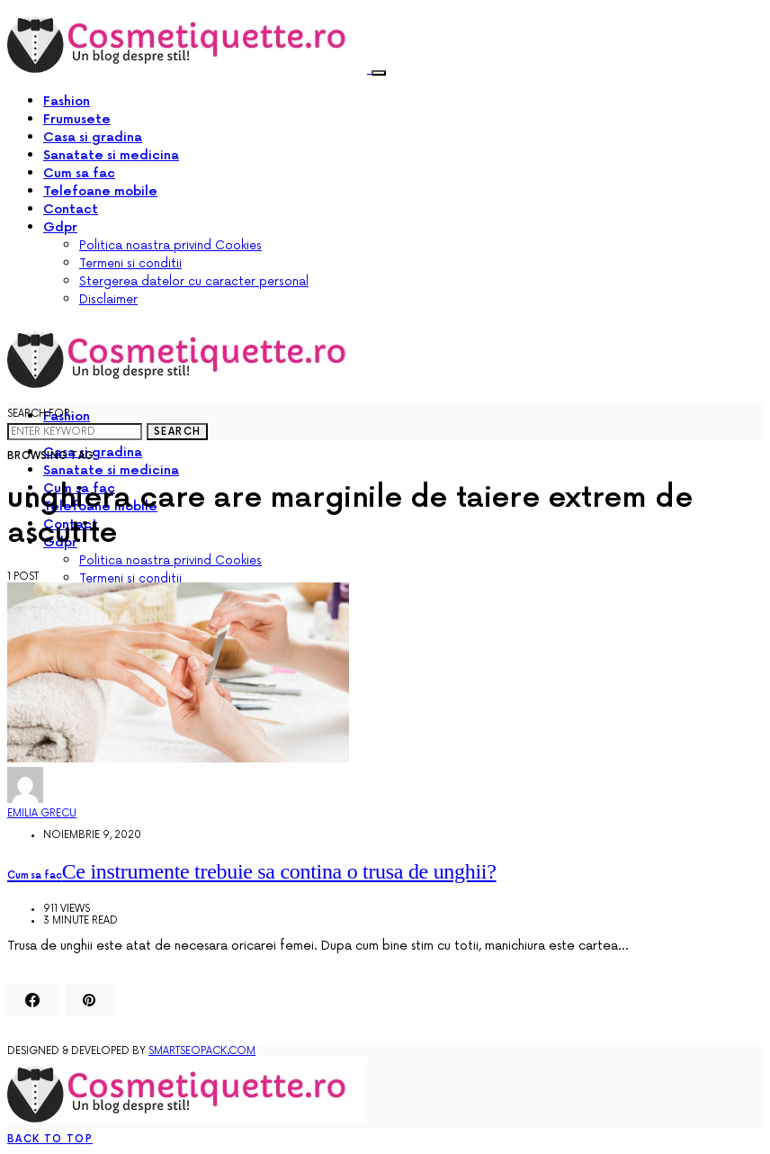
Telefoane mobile (100, 191)
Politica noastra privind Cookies (170, 246)
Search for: (40, 413)
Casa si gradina (92, 137)
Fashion (66, 101)
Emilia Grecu (41, 813)
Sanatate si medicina (111, 155)
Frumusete (77, 119)
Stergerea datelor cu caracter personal (194, 282)
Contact (70, 209)
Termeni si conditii (130, 264)
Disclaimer (108, 300)
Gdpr (60, 227)
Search (177, 431)
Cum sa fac (79, 173)
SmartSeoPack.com (201, 1051)
